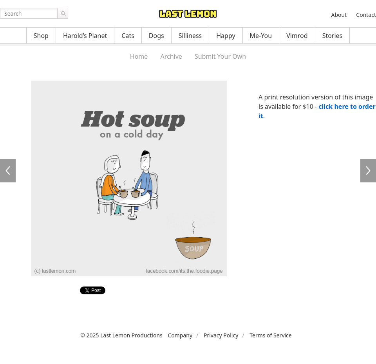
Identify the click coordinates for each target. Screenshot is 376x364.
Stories (332, 35)
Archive (171, 56)
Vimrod (297, 35)
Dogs (156, 35)
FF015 (368, 170)
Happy (225, 35)
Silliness (190, 35)
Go (62, 13)
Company (180, 335)
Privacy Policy (221, 335)
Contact (366, 14)
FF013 (8, 170)
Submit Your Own (220, 56)
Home (139, 56)
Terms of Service (270, 335)
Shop (41, 35)
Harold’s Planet (85, 35)
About (339, 14)
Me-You (261, 35)
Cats (127, 35)
